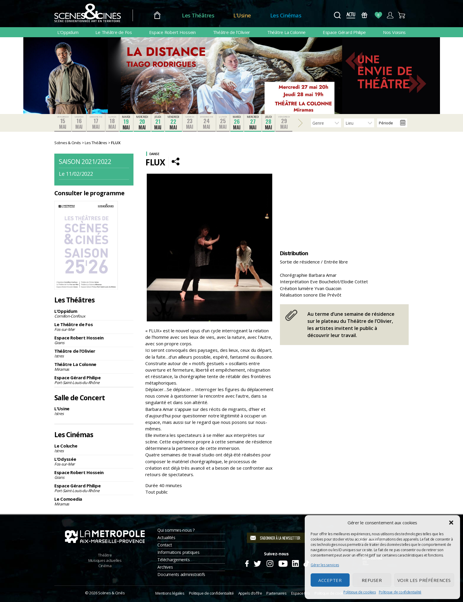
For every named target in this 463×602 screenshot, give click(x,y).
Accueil (157, 15)
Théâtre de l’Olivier (231, 32)
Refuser (372, 580)
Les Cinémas (285, 15)
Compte (390, 15)
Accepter (330, 580)
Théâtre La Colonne (286, 32)
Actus (351, 15)
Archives (165, 567)
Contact (164, 545)
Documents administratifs (181, 574)
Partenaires (276, 593)
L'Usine (93, 411)
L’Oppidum (68, 32)
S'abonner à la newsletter (280, 538)
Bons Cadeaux (364, 15)
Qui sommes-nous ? (175, 530)
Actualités (166, 537)
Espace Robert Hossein (172, 32)
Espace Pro (300, 593)
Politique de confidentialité (400, 592)
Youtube (282, 563)
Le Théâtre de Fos (113, 32)
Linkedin (295, 563)
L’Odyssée (93, 461)
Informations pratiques (178, 552)
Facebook (247, 563)
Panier (402, 15)
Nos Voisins (394, 32)
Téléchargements (173, 559)
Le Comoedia (93, 501)
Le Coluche (93, 448)
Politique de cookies (359, 592)
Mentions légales (169, 593)
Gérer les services (325, 564)
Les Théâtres (198, 15)
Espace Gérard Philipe (344, 32)
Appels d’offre (250, 593)
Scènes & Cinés (111, 593)
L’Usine (242, 15)
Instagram (270, 563)
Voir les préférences (424, 580)
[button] (451, 522)
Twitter (257, 563)
